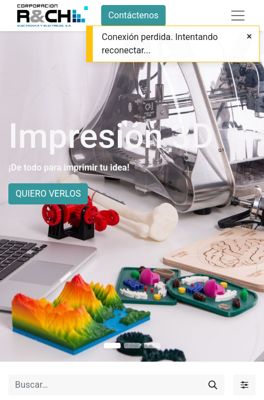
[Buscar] (213, 385)
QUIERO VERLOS (48, 193)
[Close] (249, 36)
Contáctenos (133, 15)
